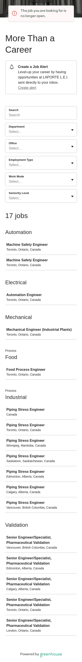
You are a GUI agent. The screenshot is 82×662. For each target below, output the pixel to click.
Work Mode (16, 176)
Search (13, 110)
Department (16, 126)
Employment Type (21, 159)
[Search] (41, 116)
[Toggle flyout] (72, 130)
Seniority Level (19, 193)
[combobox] (9, 131)
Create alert (27, 88)
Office (13, 143)
